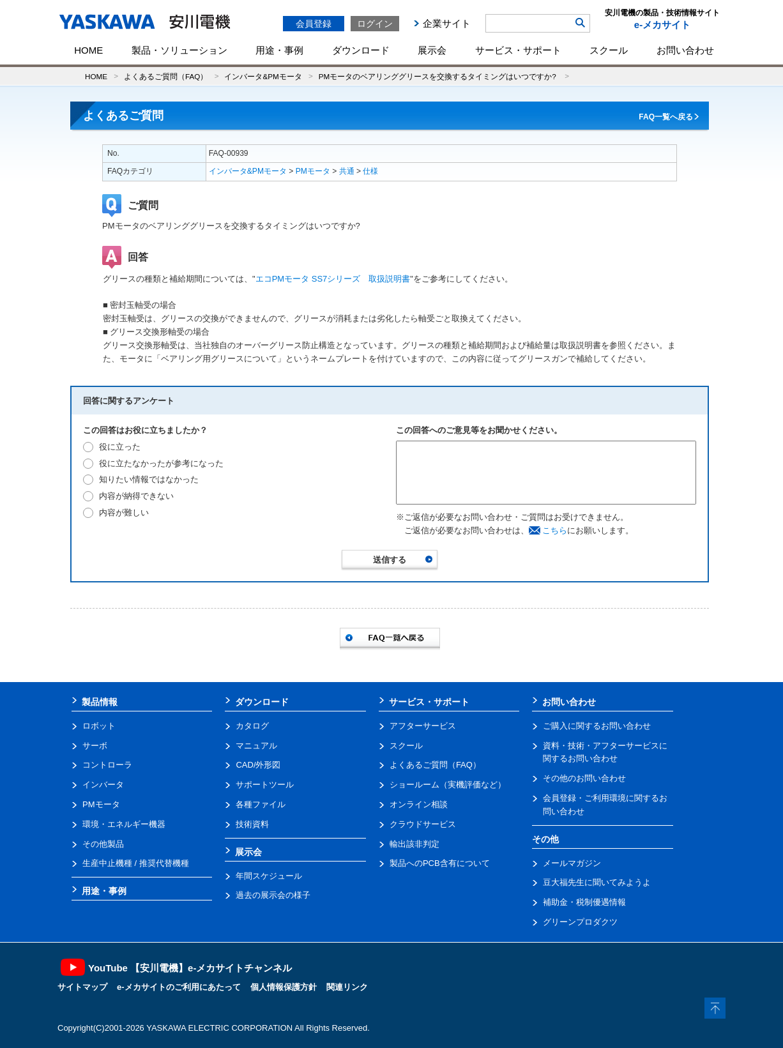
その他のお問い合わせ (584, 778)
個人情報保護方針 (283, 987)
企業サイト (447, 23)
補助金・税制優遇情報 (584, 902)
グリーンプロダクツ (580, 922)
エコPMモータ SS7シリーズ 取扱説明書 (333, 279)
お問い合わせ (685, 50)
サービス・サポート (518, 50)
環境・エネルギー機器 (123, 824)
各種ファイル (260, 804)
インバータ (103, 784)
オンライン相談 (419, 804)
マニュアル (256, 745)
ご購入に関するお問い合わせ (597, 726)
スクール (608, 50)
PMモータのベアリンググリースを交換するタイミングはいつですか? (438, 76)
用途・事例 (279, 50)
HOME (88, 50)
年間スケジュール (269, 876)
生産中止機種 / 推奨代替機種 (135, 863)
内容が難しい (124, 512)
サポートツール (265, 784)
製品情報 (100, 702)
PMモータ (313, 171)
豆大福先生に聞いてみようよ (597, 882)
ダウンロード (361, 50)
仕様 (370, 171)
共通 (346, 171)
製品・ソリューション (179, 50)
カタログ (252, 726)
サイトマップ (82, 987)
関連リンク (347, 987)
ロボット (99, 726)
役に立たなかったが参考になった (161, 463)
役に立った (120, 447)
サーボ (94, 745)
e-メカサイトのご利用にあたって (179, 987)
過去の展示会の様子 (273, 895)
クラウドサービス (423, 824)
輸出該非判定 (414, 844)
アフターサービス (423, 726)
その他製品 (103, 844)
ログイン (375, 24)
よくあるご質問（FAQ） (166, 76)
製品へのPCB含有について (440, 863)
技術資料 (252, 824)
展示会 (432, 50)
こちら (554, 530)
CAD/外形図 (258, 765)
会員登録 (313, 24)
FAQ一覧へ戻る (666, 116)
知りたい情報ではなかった (149, 479)
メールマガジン (572, 863)
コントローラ (107, 765)
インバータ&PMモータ (262, 76)
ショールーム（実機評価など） (448, 784)
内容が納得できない (136, 496)
